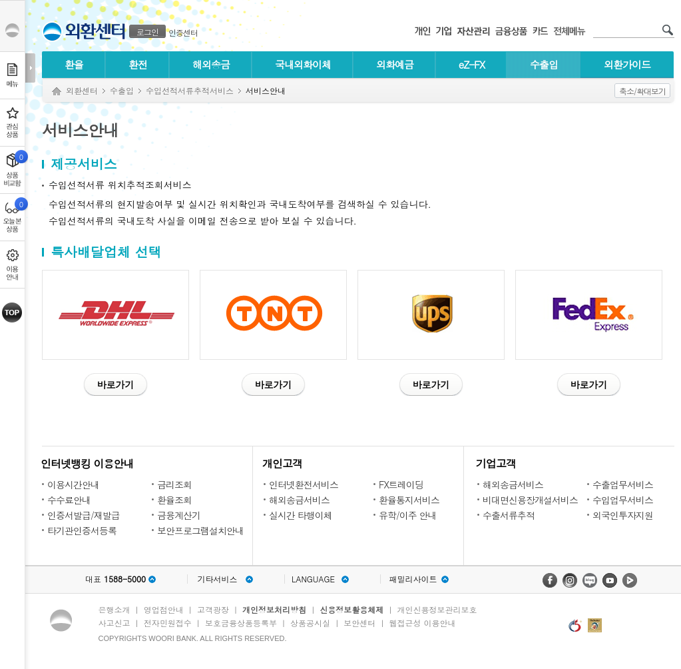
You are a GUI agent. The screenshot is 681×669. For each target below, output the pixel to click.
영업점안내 (164, 609)
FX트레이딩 (401, 484)
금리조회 (174, 484)
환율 (74, 64)
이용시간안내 (73, 484)
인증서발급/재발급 (83, 515)
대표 (115, 579)
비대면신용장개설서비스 (530, 499)
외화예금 (394, 64)
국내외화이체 (303, 64)
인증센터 (183, 32)
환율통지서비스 (409, 499)
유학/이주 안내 (408, 515)
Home (56, 91)
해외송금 (211, 64)
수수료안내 (69, 499)
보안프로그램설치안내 (200, 530)
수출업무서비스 (622, 484)
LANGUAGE (313, 579)
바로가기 (115, 384)
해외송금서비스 (299, 499)
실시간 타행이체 (300, 515)
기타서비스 (218, 579)
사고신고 (114, 622)
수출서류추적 (509, 515)
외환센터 (82, 90)
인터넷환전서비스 (303, 484)
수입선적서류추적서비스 (190, 90)
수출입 (544, 64)
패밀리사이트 (413, 579)
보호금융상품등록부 (241, 622)
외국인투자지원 (622, 515)
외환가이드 (627, 64)
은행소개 (114, 609)
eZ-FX (472, 64)
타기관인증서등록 (81, 530)
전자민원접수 (168, 622)
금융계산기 (178, 515)
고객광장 (213, 609)
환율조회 (174, 499)
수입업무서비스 (622, 499)
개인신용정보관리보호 (437, 609)
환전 (137, 64)
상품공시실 (310, 622)
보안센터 (359, 622)
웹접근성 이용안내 (422, 622)
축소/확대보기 (642, 91)
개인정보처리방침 (274, 609)
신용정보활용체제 (351, 609)
